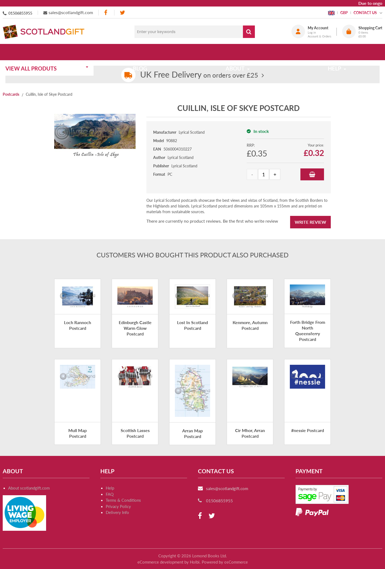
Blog (141, 52)
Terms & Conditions (123, 500)
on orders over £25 (199, 75)
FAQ (110, 494)
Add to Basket (312, 174)
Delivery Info (117, 512)
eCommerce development (160, 562)
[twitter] (122, 12)
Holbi (195, 562)
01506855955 (20, 13)
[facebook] (106, 12)
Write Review (310, 222)
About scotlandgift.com (29, 487)
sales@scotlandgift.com (71, 12)
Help (110, 487)
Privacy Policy (118, 506)
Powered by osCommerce (225, 562)
